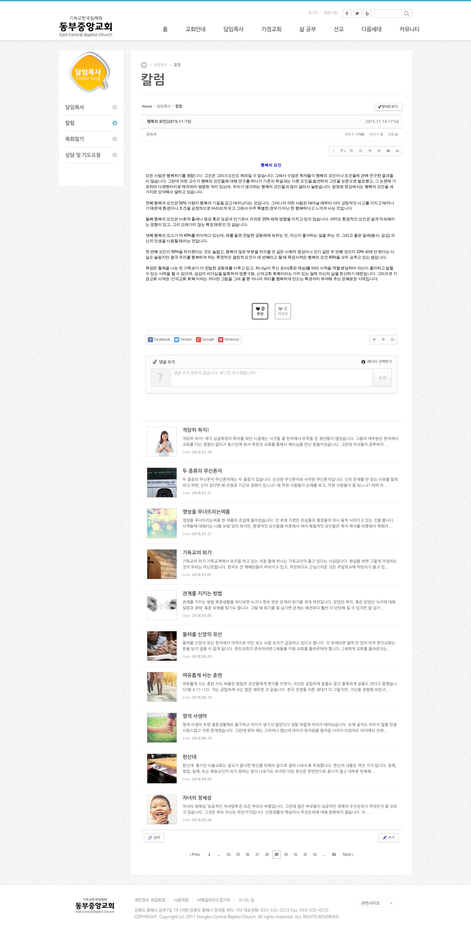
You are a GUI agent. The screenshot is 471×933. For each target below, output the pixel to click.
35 (238, 854)
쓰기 (388, 837)
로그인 (313, 13)
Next (348, 854)
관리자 (151, 134)
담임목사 (160, 65)
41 (295, 854)
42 (305, 854)
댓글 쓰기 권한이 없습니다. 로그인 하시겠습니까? (215, 373)
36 (247, 854)
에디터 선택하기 (376, 362)
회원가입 (330, 13)
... (219, 854)
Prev (195, 854)
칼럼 (177, 65)
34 (228, 854)
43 (315, 854)
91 (334, 854)
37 (257, 854)
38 (267, 854)
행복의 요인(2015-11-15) (169, 122)
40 (286, 854)
